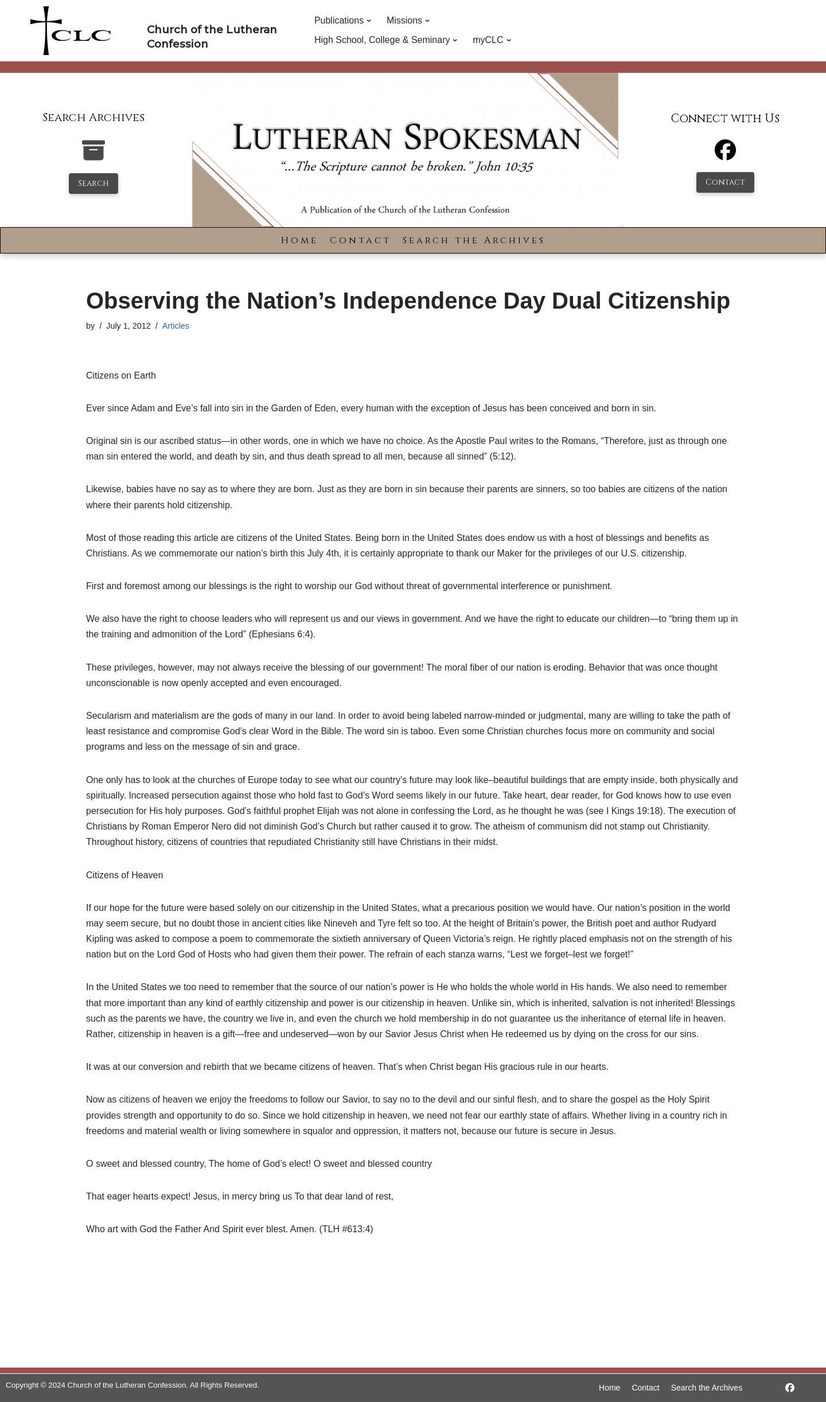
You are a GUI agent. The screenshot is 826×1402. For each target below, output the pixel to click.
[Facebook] (725, 155)
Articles (175, 325)
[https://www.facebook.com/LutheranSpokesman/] (789, 1388)
